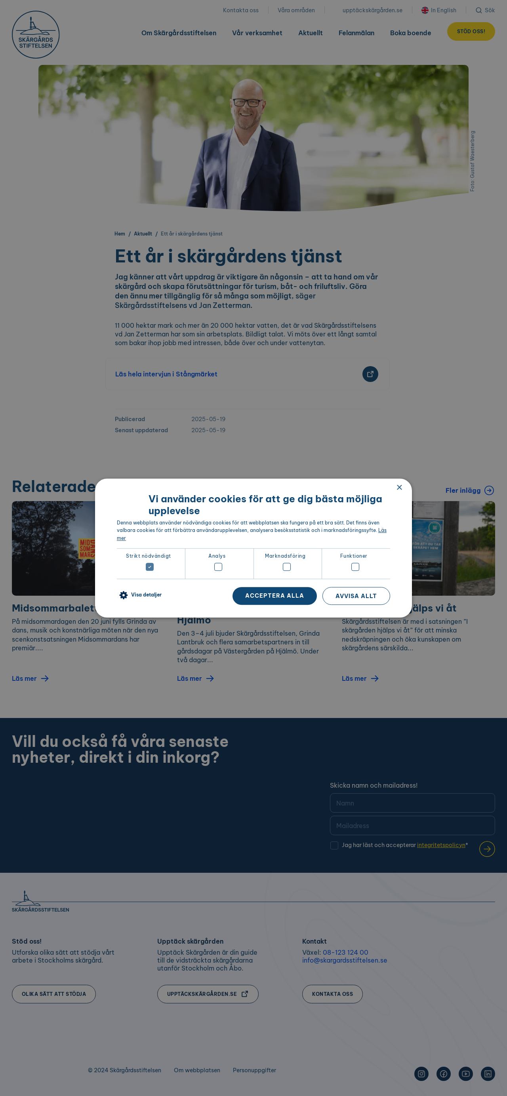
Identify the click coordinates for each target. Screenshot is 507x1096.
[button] (139, 595)
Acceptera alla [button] (274, 595)
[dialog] (253, 548)
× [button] (399, 488)
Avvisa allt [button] (356, 596)
